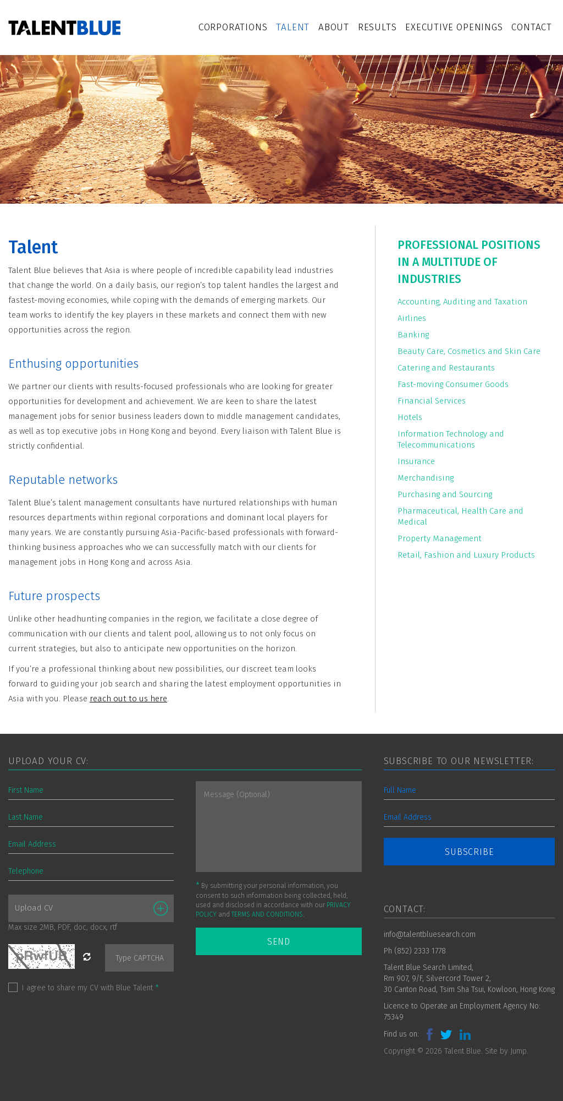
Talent (293, 27)
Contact (531, 27)
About (333, 27)
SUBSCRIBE (469, 852)
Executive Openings (454, 27)
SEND (278, 941)
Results (377, 27)
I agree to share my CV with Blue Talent (90, 988)
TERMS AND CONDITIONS (267, 914)
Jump (518, 1051)
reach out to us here (128, 699)
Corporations (233, 27)
